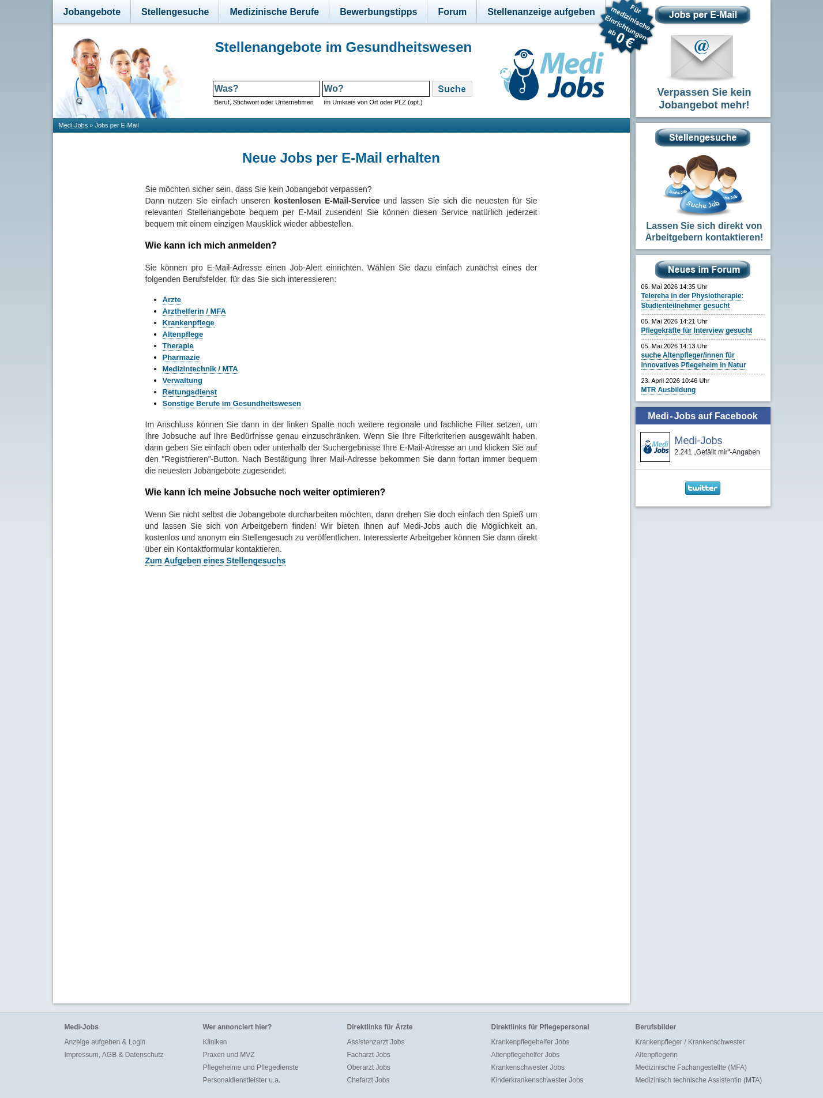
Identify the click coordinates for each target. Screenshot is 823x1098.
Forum (452, 12)
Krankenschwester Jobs (528, 1067)
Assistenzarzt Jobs (376, 1042)
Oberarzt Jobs (368, 1067)
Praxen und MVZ (229, 1055)
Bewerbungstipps (378, 12)
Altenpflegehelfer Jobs (525, 1055)
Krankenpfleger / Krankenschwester (690, 1042)
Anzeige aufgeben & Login (105, 1042)
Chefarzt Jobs (368, 1080)
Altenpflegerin (657, 1055)
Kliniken (215, 1042)
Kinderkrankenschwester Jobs (537, 1080)
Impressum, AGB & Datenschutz (114, 1055)
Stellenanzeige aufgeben (541, 12)
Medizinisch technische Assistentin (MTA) (699, 1080)
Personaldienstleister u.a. (242, 1080)
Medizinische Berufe (274, 12)
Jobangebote (92, 12)
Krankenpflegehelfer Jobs (530, 1042)
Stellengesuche (175, 12)
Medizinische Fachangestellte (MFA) (691, 1067)
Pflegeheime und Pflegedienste (251, 1067)
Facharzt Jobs (368, 1055)
